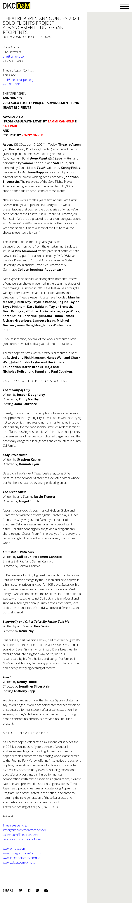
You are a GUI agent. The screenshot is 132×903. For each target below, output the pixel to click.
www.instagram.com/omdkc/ (22, 853)
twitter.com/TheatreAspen (20, 834)
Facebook (29, 890)
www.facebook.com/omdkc (21, 858)
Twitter (20, 890)
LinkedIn (37, 890)
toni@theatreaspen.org (18, 79)
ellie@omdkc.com (15, 56)
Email (46, 890)
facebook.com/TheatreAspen (22, 839)
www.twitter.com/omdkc (19, 862)
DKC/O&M (16, 5)
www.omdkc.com (14, 848)
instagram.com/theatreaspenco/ (24, 830)
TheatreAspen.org (15, 807)
